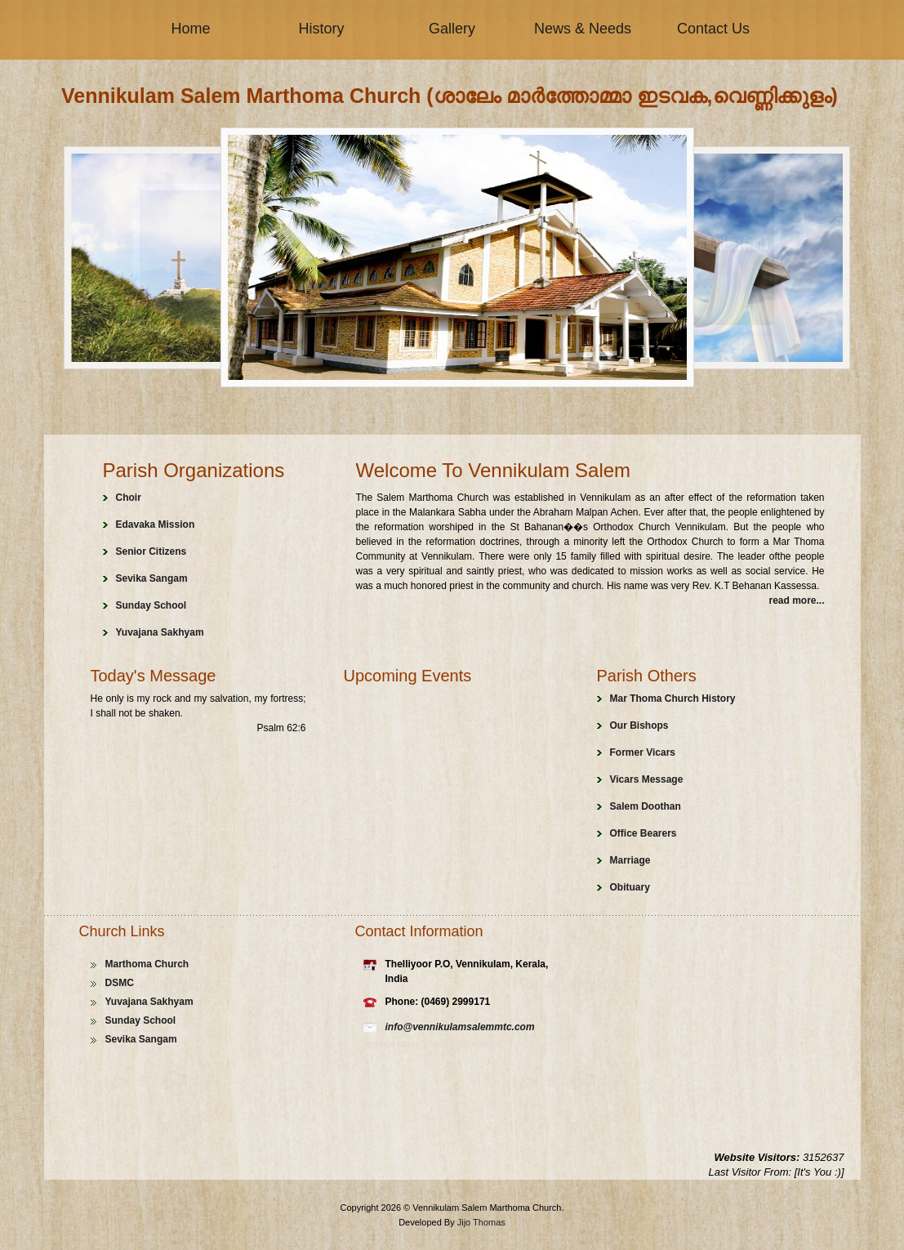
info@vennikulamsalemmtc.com (460, 1027)
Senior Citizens (151, 551)
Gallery (452, 28)
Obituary (630, 887)
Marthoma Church (147, 964)
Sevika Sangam (152, 578)
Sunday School (151, 605)
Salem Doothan (645, 806)
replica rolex (393, 1044)
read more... (796, 600)
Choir (128, 497)
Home (190, 28)
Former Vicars (643, 752)
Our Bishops (639, 725)
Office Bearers (643, 833)
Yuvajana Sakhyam (160, 632)
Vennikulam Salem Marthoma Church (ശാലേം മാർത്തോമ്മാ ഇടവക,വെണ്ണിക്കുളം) (449, 95)
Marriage (630, 860)
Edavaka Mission (155, 524)
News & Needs (582, 28)
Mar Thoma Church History (673, 698)
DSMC (119, 983)
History (321, 28)
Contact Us (713, 28)
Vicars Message (647, 779)
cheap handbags (462, 1044)
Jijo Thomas (481, 1222)
